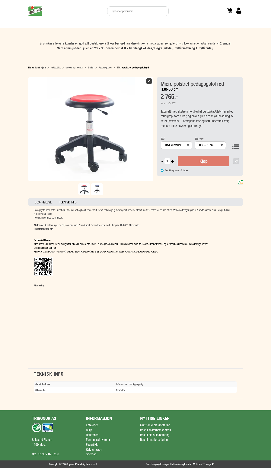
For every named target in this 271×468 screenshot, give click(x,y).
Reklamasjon (94, 449)
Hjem (43, 67)
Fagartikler (92, 445)
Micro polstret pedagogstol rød (133, 67)
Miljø (89, 430)
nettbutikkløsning (175, 464)
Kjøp (203, 161)
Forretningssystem (155, 464)
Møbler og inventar (74, 67)
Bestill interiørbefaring (154, 440)
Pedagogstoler (105, 67)
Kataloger (92, 425)
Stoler (91, 67)
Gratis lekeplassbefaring (155, 425)
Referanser (92, 435)
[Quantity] (167, 161)
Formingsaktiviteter (98, 440)
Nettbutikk (56, 67)
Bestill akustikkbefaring (154, 435)
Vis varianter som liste (235, 145)
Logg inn (239, 16)
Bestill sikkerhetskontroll (155, 430)
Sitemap (91, 454)
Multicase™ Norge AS (203, 464)
